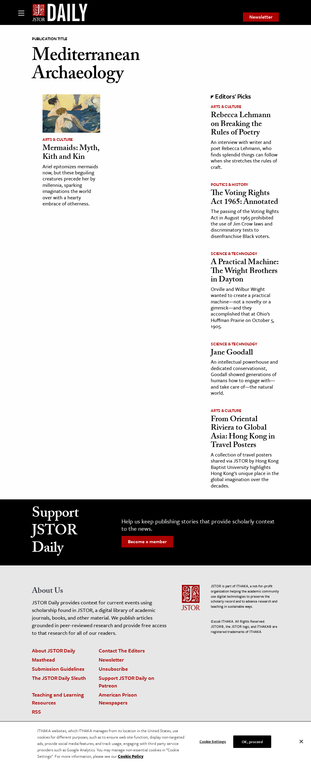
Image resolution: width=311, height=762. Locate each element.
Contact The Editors (122, 650)
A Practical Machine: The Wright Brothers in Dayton (245, 271)
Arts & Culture (58, 139)
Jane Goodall (232, 353)
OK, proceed (252, 744)
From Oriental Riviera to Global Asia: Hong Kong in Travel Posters (243, 433)
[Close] (301, 743)
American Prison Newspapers (118, 698)
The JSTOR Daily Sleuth (59, 678)
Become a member (147, 541)
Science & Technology (234, 253)
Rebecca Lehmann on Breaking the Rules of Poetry (241, 124)
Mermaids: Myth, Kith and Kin (71, 153)
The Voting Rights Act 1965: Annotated (244, 198)
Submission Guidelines (58, 669)
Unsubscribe (113, 669)
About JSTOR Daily (53, 650)
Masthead (43, 659)
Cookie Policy (130, 759)
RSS (36, 711)
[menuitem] (261, 17)
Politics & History (229, 184)
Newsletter (260, 16)
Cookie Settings (213, 743)
